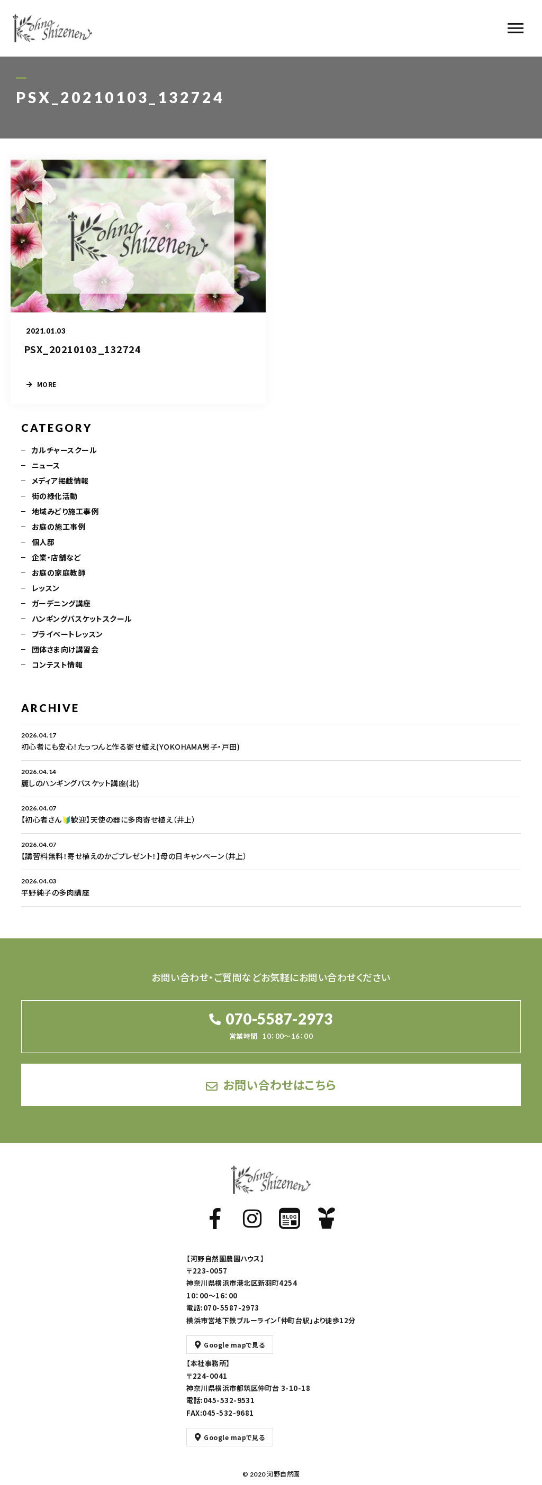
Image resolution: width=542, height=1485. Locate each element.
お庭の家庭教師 (58, 582)
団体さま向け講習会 (65, 659)
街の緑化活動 (55, 506)
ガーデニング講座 (61, 613)
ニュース (46, 475)
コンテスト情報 (57, 674)
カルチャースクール (64, 460)
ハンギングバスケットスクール (82, 628)
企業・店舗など (56, 567)
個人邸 (43, 552)
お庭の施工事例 (58, 536)
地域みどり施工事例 (65, 521)
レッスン (46, 598)
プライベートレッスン (67, 644)
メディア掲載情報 (60, 490)
